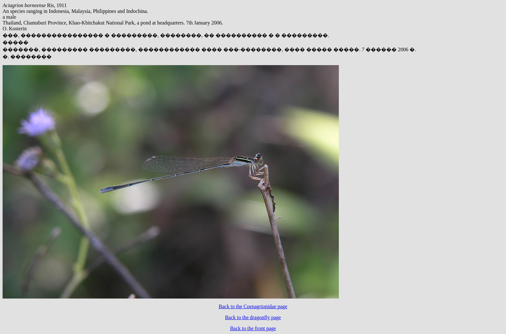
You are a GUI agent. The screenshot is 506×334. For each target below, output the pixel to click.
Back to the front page (253, 328)
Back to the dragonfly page (253, 317)
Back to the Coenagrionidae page (253, 306)
